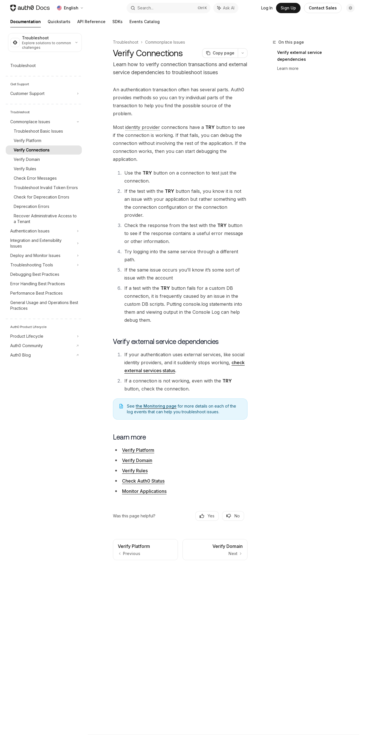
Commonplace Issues (165, 42)
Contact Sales (323, 7)
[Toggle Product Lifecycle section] (44, 336)
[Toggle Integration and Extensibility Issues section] (44, 243)
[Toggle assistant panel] (225, 8)
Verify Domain (137, 460)
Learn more (288, 68)
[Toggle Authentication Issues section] (44, 231)
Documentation (25, 23)
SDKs (117, 23)
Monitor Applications (144, 491)
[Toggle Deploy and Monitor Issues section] (44, 255)
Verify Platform (138, 450)
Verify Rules (135, 470)
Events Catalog (144, 23)
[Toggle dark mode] (350, 8)
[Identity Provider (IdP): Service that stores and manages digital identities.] (142, 127)
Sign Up (288, 7)
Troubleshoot (125, 42)
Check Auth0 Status (143, 481)
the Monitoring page (156, 406)
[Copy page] (220, 53)
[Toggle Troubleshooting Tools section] (44, 265)
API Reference (91, 23)
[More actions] (243, 53)
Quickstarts (59, 23)
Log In (267, 7)
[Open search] (168, 8)
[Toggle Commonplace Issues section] (44, 121)
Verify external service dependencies (299, 56)
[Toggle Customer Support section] (44, 93)
